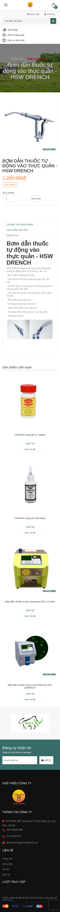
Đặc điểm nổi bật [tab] (17, 230)
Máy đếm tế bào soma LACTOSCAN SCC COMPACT (30, 686)
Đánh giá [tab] (12, 235)
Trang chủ (7, 858)
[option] (30, 723)
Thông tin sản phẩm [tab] (20, 224)
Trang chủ (17, 59)
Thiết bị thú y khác (38, 59)
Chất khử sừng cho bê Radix (30, 518)
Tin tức (5, 869)
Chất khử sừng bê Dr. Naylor (30, 434)
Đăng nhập (33, 14)
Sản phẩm (7, 864)
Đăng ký (49, 14)
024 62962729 (14, 836)
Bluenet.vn (7, 900)
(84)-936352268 (15, 829)
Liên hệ (6, 874)
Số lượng (8, 193)
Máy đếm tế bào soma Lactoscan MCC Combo (30, 601)
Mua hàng (36, 198)
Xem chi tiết (30, 449)
